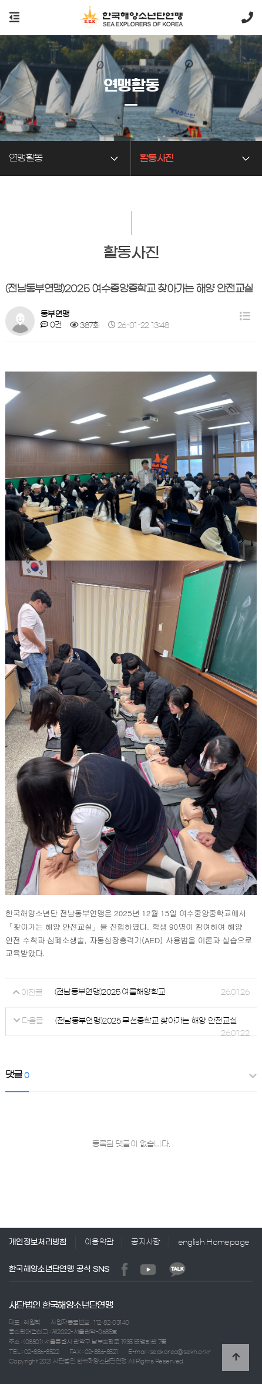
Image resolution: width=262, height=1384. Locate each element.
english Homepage (214, 1241)
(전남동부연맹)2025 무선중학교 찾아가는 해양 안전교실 (146, 1020)
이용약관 (99, 1241)
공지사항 (145, 1241)
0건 (51, 325)
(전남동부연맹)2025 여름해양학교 (110, 992)
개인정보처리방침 (38, 1241)
